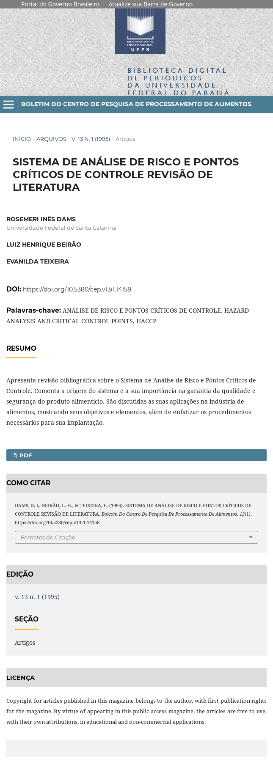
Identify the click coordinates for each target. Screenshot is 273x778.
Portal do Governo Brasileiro (60, 4)
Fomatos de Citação (48, 537)
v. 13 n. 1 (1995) (91, 138)
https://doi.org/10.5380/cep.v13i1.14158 (77, 289)
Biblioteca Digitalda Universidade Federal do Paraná (179, 81)
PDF (25, 455)
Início (22, 138)
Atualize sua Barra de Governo (150, 4)
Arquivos (51, 138)
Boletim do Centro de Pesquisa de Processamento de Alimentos (136, 104)
